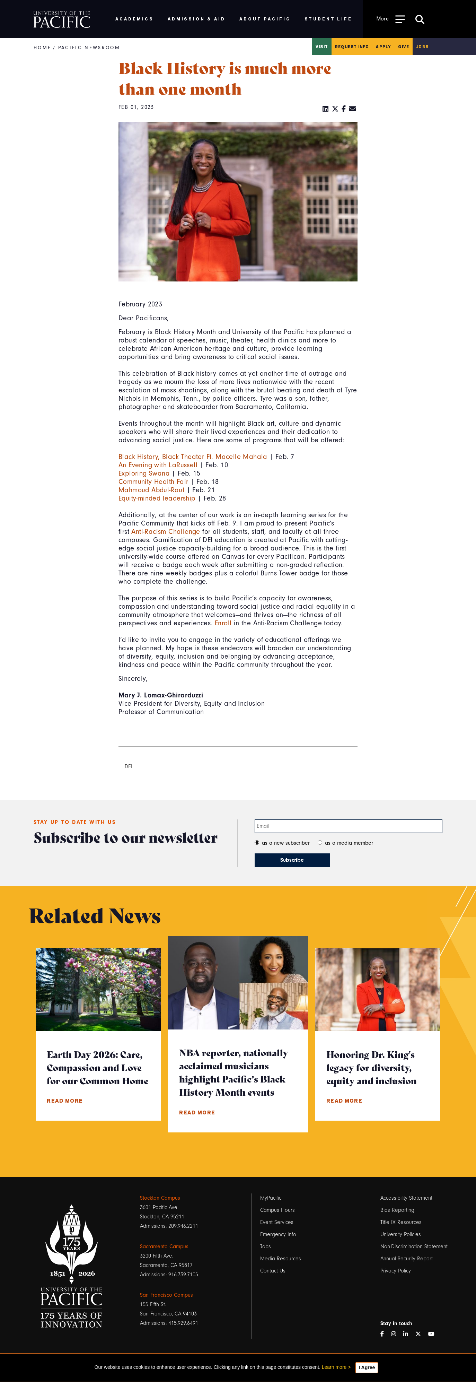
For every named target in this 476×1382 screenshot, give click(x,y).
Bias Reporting (397, 1210)
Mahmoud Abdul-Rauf (151, 490)
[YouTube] (434, 1334)
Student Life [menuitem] (329, 18)
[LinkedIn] (325, 109)
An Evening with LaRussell (157, 465)
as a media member (349, 843)
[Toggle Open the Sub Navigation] (391, 19)
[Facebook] (343, 109)
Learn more (334, 1367)
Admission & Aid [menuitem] (197, 18)
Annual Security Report (406, 1258)
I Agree (367, 1367)
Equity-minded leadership (157, 498)
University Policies (400, 1234)
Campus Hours (277, 1210)
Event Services (276, 1222)
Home (42, 48)
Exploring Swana (144, 473)
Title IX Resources (401, 1222)
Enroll (223, 623)
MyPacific (270, 1198)
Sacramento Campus (164, 1246)
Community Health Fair (153, 482)
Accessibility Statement (406, 1198)
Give (403, 46)
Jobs (422, 46)
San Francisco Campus (166, 1295)
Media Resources (280, 1258)
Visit (322, 46)
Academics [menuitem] (134, 18)
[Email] (353, 109)
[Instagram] (396, 1334)
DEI (128, 766)
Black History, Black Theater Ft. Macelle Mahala (192, 457)
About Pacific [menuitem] (264, 18)
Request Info (352, 46)
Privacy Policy (395, 1271)
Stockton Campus (160, 1198)
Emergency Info (278, 1234)
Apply (383, 46)
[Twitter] (335, 109)
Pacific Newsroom (89, 48)
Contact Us (272, 1271)
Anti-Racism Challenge (165, 532)
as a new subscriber (286, 843)
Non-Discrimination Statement (414, 1246)
